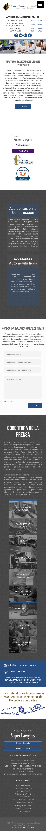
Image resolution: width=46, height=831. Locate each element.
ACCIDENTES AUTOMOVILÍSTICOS (23, 760)
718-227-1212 (36, 24)
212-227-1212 (36, 28)
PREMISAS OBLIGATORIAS (23, 769)
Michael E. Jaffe (23, 127)
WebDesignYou (28, 827)
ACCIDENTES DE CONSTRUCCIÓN (23, 763)
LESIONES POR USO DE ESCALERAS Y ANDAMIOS (23, 766)
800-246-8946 (36, 20)
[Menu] (40, 4)
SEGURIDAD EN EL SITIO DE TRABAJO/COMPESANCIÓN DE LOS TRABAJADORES (23, 773)
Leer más (23, 106)
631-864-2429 (36, 31)
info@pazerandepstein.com (22, 665)
